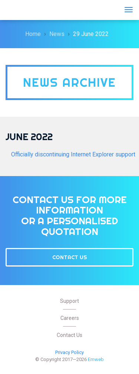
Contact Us (69, 257)
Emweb (28, 10)
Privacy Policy (69, 352)
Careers (69, 318)
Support (69, 301)
